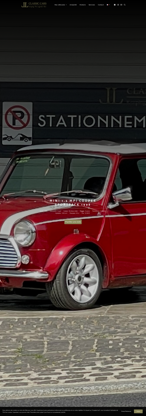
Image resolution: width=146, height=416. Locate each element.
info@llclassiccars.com (55, 393)
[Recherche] (124, 5)
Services (92, 5)
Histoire (83, 5)
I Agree (138, 413)
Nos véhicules (61, 5)
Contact (101, 5)
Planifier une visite (73, 48)
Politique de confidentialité (104, 398)
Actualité (73, 5)
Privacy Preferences (126, 413)
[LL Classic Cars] (34, 5)
